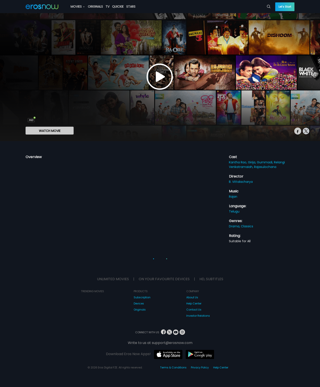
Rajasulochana (265, 167)
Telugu (234, 211)
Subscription (142, 297)
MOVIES (78, 6)
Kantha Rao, (238, 162)
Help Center (193, 303)
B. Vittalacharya (241, 182)
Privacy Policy (200, 367)
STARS (130, 6)
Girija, (252, 162)
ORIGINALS (95, 6)
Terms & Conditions (173, 367)
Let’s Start (284, 7)
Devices (139, 303)
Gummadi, (265, 162)
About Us (192, 297)
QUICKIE (118, 6)
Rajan (233, 196)
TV (107, 6)
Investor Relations (198, 316)
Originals (140, 309)
